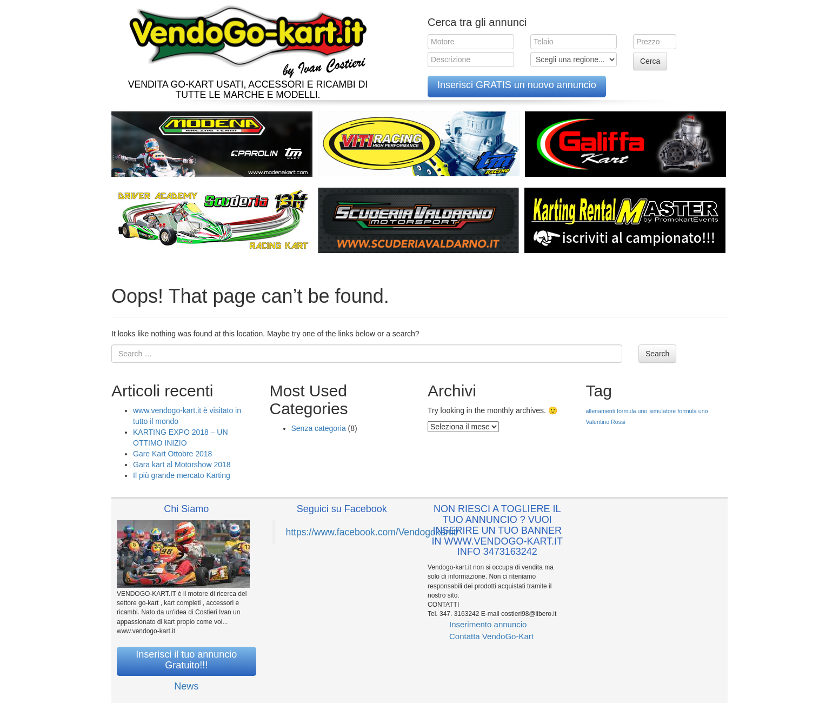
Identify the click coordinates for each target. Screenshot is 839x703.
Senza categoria (318, 428)
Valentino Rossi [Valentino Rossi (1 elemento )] (605, 422)
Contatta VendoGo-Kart (491, 636)
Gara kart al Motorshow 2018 (182, 464)
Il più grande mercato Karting (181, 475)
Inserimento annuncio (488, 624)
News (186, 686)
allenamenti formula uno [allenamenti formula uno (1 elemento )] (617, 411)
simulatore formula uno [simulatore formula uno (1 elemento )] (678, 411)
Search (657, 353)
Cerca (650, 61)
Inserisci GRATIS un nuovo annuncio (516, 84)
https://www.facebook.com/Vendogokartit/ (372, 532)
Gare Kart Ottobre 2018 (172, 453)
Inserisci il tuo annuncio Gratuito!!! (186, 660)
